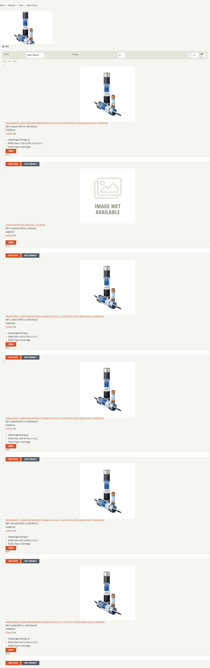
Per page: (75, 54)
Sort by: (6, 54)
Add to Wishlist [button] (30, 164)
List (9, 61)
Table (15, 61)
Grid (4, 61)
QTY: (7, 155)
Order (11, 151)
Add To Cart (13, 164)
